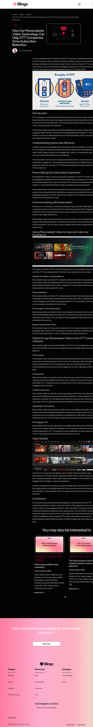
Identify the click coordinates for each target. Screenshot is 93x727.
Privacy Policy (81, 724)
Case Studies (39, 682)
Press (64, 682)
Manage (11, 675)
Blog (36, 675)
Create (10, 682)
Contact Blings (67, 675)
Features (11, 688)
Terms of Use (70, 724)
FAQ (36, 695)
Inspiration (38, 688)
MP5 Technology (14, 695)
